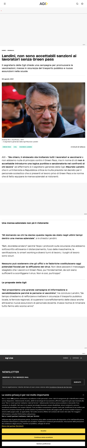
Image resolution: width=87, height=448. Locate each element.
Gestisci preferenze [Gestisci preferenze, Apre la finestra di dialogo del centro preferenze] (43, 444)
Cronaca (10, 50)
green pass (7, 147)
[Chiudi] (83, 394)
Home (4, 50)
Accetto (43, 431)
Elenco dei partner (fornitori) (12, 426)
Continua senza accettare (43, 437)
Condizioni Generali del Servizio (60, 387)
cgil (15, 147)
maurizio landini (25, 147)
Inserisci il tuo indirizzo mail (15, 377)
